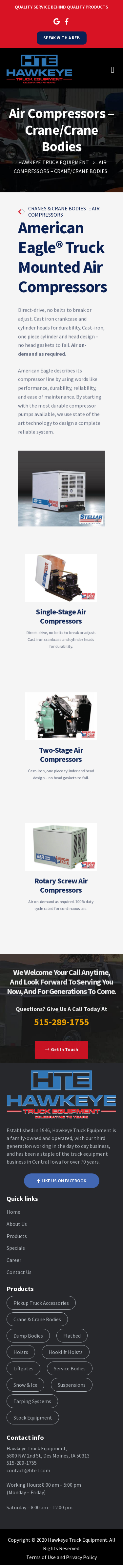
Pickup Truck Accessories (41, 1303)
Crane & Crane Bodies (37, 1319)
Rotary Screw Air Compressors (61, 879)
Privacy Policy (81, 1557)
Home (13, 1211)
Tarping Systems (32, 1401)
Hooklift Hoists (66, 1352)
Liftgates (23, 1368)
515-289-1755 (61, 1032)
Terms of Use (41, 1557)
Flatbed (72, 1335)
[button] (61, 1060)
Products (17, 1236)
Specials (16, 1248)
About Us (17, 1224)
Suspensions (72, 1384)
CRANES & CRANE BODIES (58, 208)
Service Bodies (70, 1368)
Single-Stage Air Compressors (61, 611)
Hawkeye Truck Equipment (77, 1539)
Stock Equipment (32, 1417)
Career (14, 1260)
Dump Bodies (28, 1335)
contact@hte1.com (28, 1470)
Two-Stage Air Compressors (61, 749)
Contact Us (19, 1272)
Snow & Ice (25, 1384)
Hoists (20, 1352)
